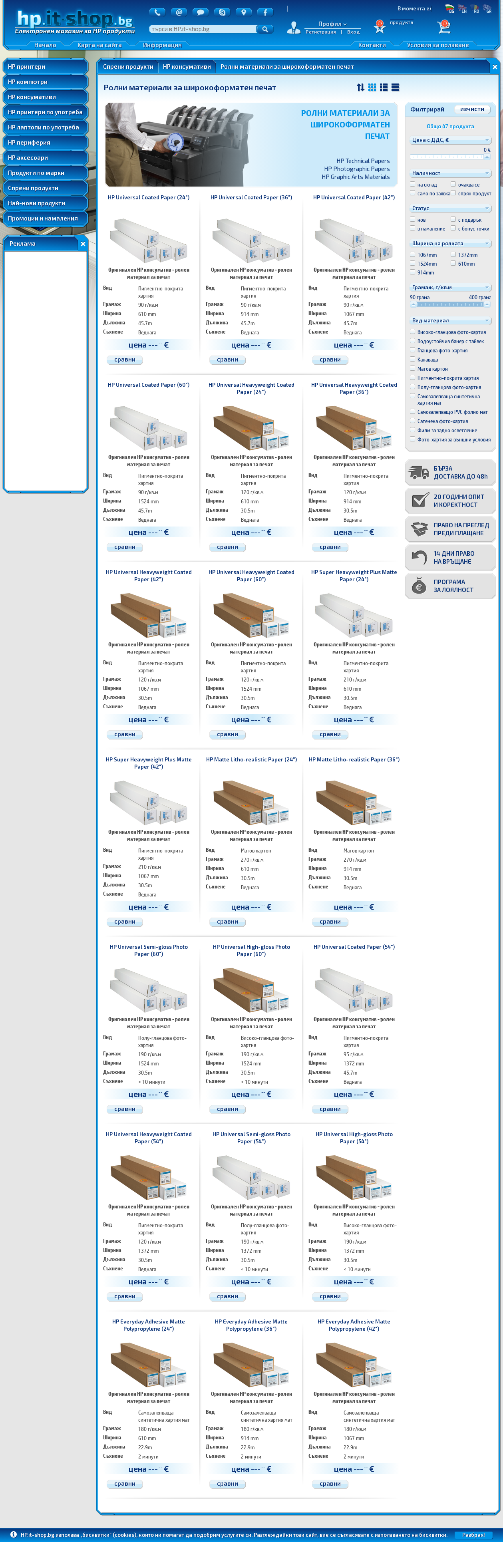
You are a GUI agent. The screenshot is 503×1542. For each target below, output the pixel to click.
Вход (353, 31)
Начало (45, 44)
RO (474, 8)
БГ (449, 8)
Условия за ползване (438, 44)
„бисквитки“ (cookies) (108, 1535)
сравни (124, 359)
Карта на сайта (100, 44)
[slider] (487, 156)
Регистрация (321, 31)
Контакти (372, 44)
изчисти (472, 108)
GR (486, 8)
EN (462, 8)
